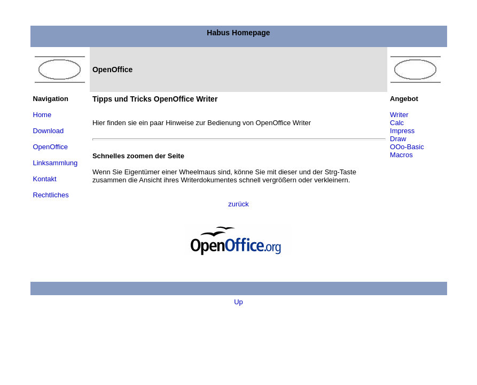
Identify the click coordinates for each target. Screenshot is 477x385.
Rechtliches (51, 195)
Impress (402, 131)
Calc (397, 123)
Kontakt (45, 179)
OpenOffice (50, 147)
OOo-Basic (407, 147)
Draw (398, 139)
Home (42, 115)
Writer (399, 115)
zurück (238, 204)
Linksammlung (55, 163)
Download (48, 131)
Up (238, 302)
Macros (401, 155)
